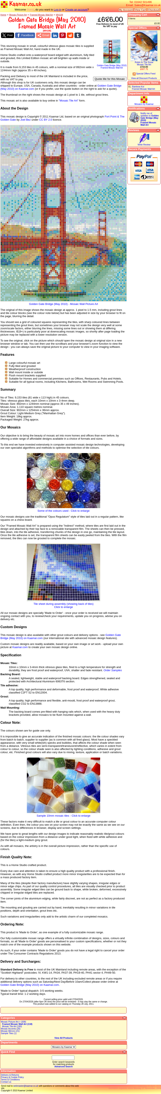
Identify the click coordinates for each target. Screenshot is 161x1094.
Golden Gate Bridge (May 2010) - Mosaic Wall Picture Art (63, 303)
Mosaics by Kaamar (143, 104)
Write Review (144, 145)
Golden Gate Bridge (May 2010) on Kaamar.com (29, 984)
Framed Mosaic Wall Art (41, 15)
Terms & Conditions (10, 1079)
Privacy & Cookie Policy (12, 1077)
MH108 (59, 15)
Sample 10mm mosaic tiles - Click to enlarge (63, 814)
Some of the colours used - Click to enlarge (63, 509)
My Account (126, 9)
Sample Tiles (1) (9, 1033)
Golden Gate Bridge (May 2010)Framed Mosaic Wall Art (112, 65)
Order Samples (113, 670)
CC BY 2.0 (45, 119)
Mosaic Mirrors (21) (10, 1031)
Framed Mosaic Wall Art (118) (17, 1024)
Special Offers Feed (144, 73)
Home (3, 15)
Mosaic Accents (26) (11, 1029)
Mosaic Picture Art (18, 15)
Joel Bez (25, 119)
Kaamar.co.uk (21, 4)
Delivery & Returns (10, 1075)
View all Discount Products (144, 78)
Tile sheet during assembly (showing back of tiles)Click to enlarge (63, 604)
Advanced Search (63, 1066)
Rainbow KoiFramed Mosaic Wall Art (143, 88)
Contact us (6, 1082)
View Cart (140, 9)
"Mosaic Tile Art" (68, 100)
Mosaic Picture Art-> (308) (13, 1022)
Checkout (153, 9)
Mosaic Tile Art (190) (12, 1026)
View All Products (63, 1038)
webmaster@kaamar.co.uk (25, 1086)
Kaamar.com (20, 647)
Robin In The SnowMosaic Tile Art (144, 63)
